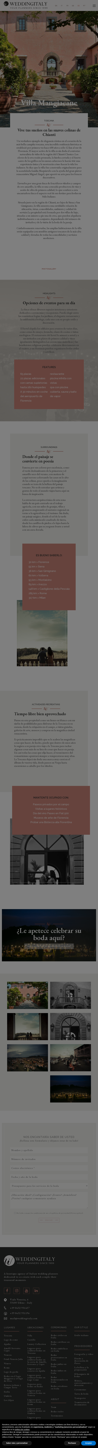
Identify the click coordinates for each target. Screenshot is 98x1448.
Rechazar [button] (72, 1443)
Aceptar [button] (88, 1443)
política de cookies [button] (22, 1430)
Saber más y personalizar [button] (17, 1443)
